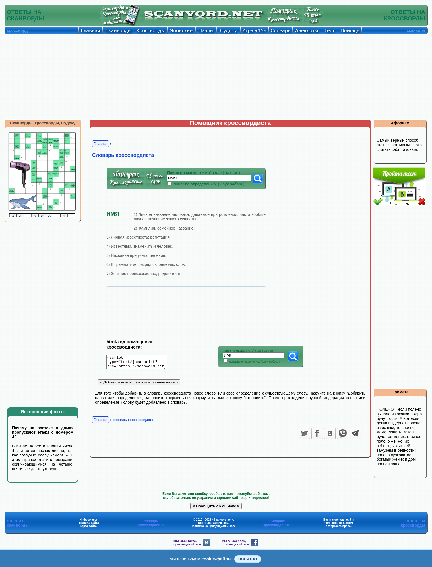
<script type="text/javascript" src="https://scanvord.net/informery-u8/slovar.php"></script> (140, 363)
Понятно (247, 559)
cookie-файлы (216, 558)
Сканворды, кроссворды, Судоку (42, 123)
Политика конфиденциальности (213, 526)
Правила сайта (88, 522)
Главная (101, 144)
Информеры (88, 519)
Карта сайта (88, 526)
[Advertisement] (216, 76)
